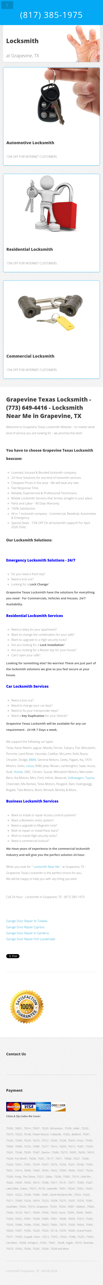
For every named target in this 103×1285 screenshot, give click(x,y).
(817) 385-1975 (51, 14)
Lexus (30, 766)
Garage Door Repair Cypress (25, 927)
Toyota (89, 778)
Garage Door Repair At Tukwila (26, 921)
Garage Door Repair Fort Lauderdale (30, 939)
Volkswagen (76, 778)
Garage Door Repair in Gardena (27, 933)
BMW (32, 760)
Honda (18, 772)
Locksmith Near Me (46, 867)
